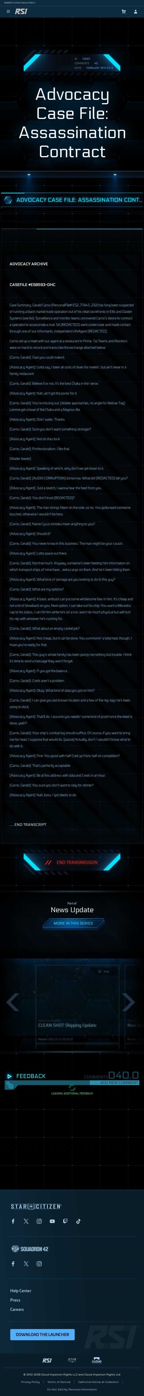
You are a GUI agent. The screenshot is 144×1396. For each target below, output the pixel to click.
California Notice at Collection (98, 1382)
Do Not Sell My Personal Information (72, 1389)
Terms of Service (58, 1382)
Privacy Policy (30, 1382)
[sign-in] (135, 11)
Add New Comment (119, 1082)
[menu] (8, 11)
